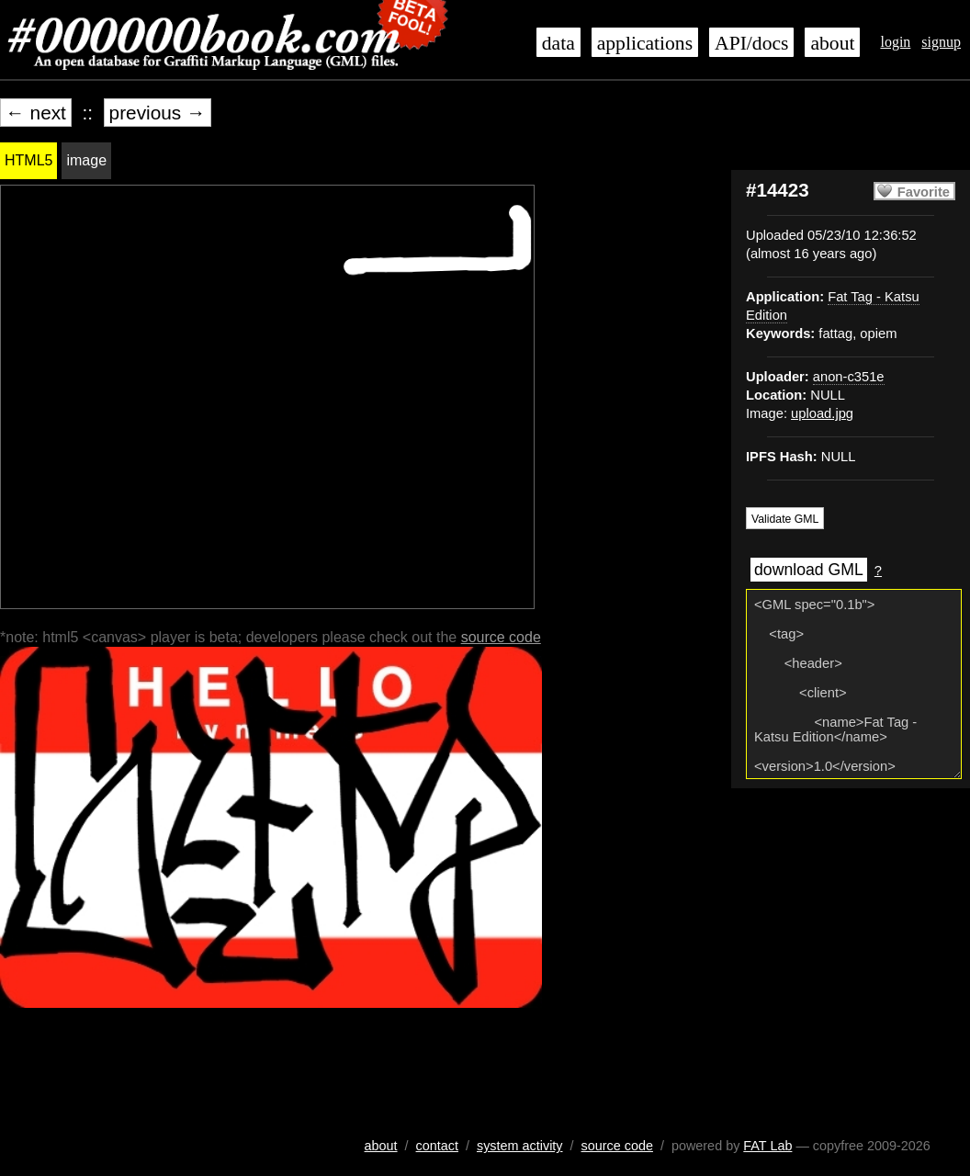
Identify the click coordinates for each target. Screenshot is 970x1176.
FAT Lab (767, 1145)
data (558, 43)
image (86, 160)
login (895, 42)
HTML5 (28, 160)
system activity (520, 1145)
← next (36, 112)
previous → (157, 112)
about (832, 43)
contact (437, 1145)
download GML (808, 569)
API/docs (751, 43)
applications (645, 43)
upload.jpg (822, 413)
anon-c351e (849, 376)
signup (941, 42)
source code (501, 637)
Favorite (923, 192)
